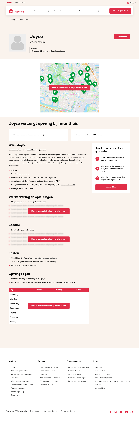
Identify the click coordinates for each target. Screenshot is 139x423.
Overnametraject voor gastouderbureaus (112, 381)
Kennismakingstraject (77, 378)
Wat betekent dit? (68, 185)
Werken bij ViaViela (103, 374)
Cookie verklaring (68, 411)
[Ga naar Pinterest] (132, 412)
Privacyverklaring (49, 411)
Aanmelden (122, 36)
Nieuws (98, 385)
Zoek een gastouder (120, 11)
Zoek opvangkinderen (49, 367)
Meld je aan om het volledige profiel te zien (69, 88)
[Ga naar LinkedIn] (126, 412)
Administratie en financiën (22, 385)
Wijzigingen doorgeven (20, 381)
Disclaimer (34, 411)
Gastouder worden (47, 371)
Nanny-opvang (17, 392)
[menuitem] (9, 1)
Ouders (9, 2)
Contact (14, 367)
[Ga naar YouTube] (120, 412)
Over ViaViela (100, 371)
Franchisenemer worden (78, 367)
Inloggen (131, 3)
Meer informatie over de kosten (45, 258)
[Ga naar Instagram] (115, 412)
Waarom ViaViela (67, 11)
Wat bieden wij (74, 371)
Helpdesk (14, 378)
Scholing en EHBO (47, 385)
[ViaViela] (16, 10)
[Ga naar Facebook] (110, 412)
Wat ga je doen (74, 374)
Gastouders (20, 2)
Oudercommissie (18, 388)
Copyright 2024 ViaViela (16, 411)
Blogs (97, 11)
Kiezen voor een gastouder (45, 11)
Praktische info (85, 11)
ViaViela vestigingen (103, 378)
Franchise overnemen (77, 381)
